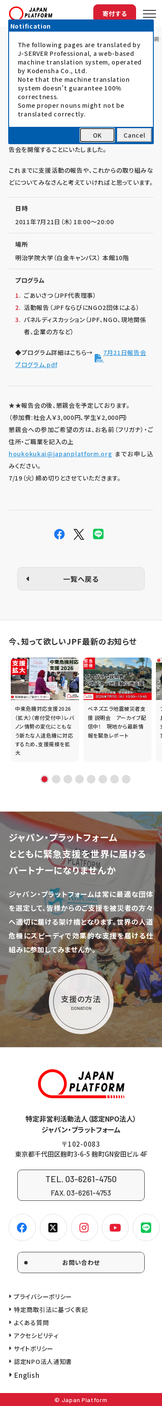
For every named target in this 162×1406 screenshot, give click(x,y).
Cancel (134, 135)
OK (97, 135)
